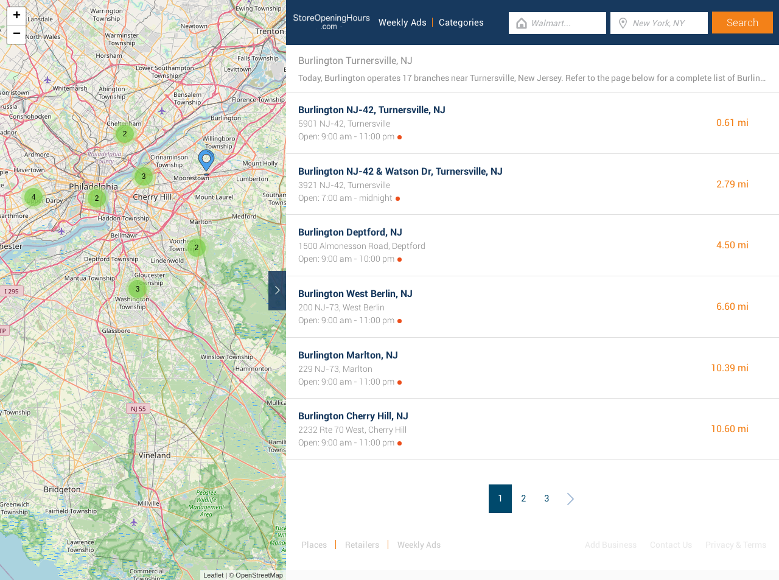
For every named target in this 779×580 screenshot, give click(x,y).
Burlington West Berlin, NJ (355, 293)
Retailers (362, 545)
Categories (461, 22)
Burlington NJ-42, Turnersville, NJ (371, 110)
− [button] (17, 35)
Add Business (611, 545)
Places (314, 545)
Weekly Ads (403, 22)
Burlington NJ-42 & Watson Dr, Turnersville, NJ (400, 171)
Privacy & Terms (735, 545)
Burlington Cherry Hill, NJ (353, 416)
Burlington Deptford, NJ (350, 232)
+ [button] (17, 16)
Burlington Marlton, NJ (348, 355)
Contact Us (671, 545)
